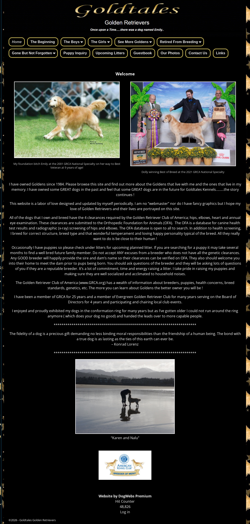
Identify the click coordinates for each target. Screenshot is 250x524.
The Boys (74, 42)
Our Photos (170, 53)
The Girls (101, 42)
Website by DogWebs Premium (125, 496)
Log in (125, 511)
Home (17, 42)
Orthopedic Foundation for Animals (133, 222)
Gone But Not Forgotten (34, 53)
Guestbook (142, 53)
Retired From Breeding (181, 42)
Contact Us (198, 53)
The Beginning (42, 42)
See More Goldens (136, 42)
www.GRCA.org (92, 282)
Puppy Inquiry (75, 53)
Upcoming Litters (110, 53)
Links (220, 53)
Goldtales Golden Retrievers (37, 520)
